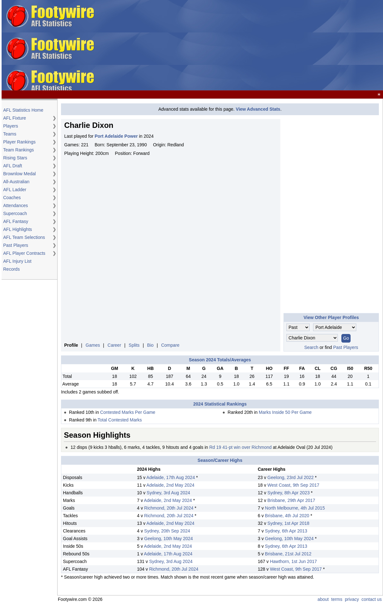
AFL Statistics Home (23, 110)
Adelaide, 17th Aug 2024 (171, 477)
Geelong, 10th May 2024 (168, 538)
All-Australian (16, 181)
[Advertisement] (280, 45)
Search (311, 347)
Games (92, 345)
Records (11, 269)
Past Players (15, 245)
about (323, 599)
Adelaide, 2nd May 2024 (171, 485)
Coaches (12, 197)
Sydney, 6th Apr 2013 (286, 530)
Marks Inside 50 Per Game (285, 412)
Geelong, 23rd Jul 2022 (290, 477)
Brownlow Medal (19, 173)
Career (114, 345)
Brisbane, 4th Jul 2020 (287, 515)
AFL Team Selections (24, 237)
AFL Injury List (17, 261)
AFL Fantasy (15, 221)
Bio (150, 345)
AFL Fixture (14, 118)
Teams (9, 133)
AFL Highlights (17, 229)
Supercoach (15, 213)
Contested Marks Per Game (127, 412)
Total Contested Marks (120, 419)
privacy (352, 599)
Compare (170, 345)
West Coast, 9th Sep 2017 (293, 485)
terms (336, 599)
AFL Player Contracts (24, 253)
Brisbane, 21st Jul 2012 (288, 553)
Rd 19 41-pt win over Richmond (240, 447)
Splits (134, 345)
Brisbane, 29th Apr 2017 (291, 500)
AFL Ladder (14, 189)
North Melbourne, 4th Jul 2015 (295, 508)
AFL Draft (12, 165)
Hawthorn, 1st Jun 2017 (293, 561)
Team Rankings (18, 149)
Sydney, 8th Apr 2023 (288, 492)
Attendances (15, 205)
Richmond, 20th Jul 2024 (169, 508)
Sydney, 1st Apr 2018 (288, 523)
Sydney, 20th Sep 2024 (167, 530)
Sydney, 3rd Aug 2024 (168, 492)
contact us (371, 599)
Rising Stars (15, 157)
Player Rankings (19, 141)
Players (10, 126)
